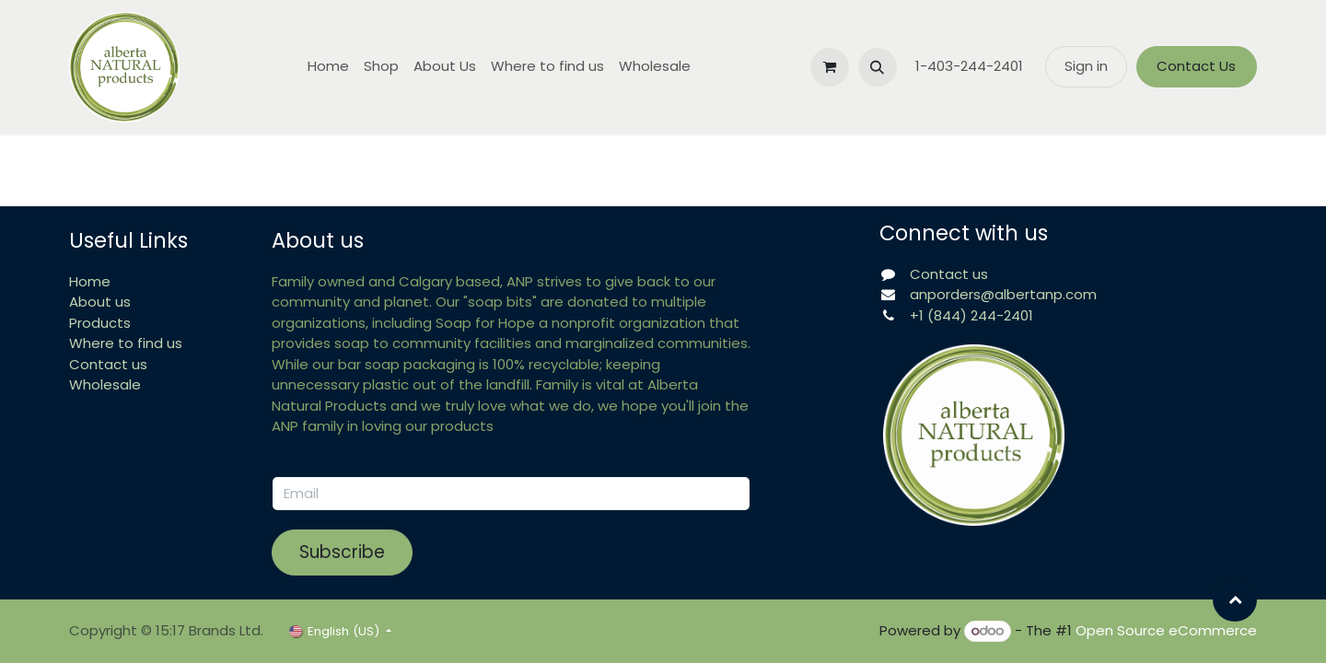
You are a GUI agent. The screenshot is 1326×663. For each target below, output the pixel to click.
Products (100, 322)
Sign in (1086, 66)
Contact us (108, 364)
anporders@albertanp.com (1003, 294)
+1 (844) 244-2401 (971, 315)
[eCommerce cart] (829, 67)
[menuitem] (328, 67)
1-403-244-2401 (971, 66)
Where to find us (125, 343)
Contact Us (1196, 66)
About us (100, 301)
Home (89, 281)
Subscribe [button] (342, 552)
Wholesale (105, 384)
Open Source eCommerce (1166, 630)
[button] (877, 67)
